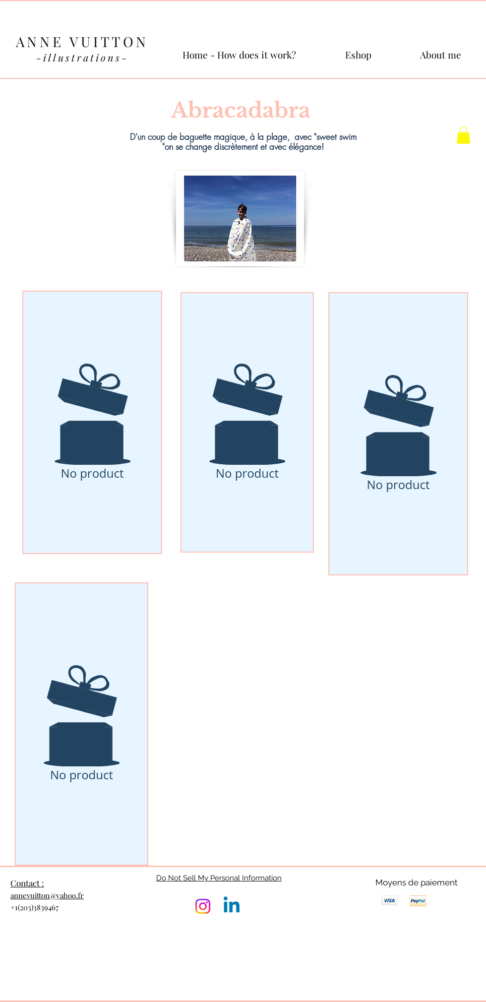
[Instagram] (203, 906)
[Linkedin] (232, 906)
